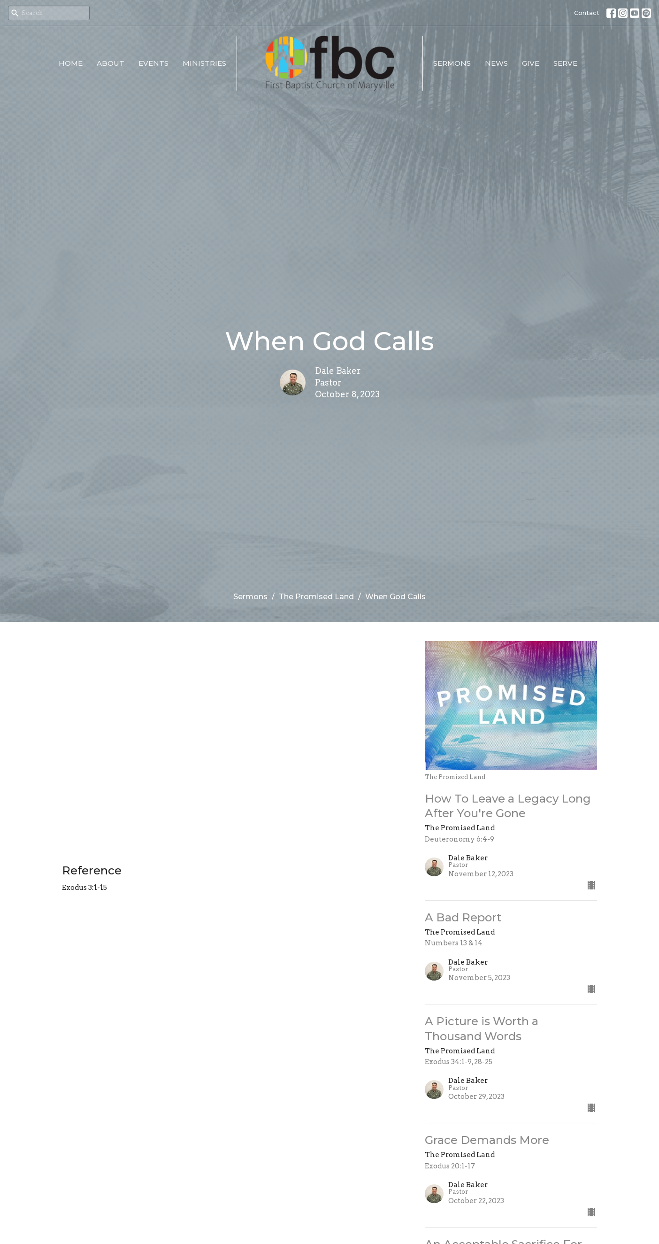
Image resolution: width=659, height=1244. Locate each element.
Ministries (204, 63)
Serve (565, 63)
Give (530, 63)
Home (71, 63)
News (496, 63)
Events (153, 63)
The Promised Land (316, 596)
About (110, 63)
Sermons (452, 63)
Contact (586, 12)
